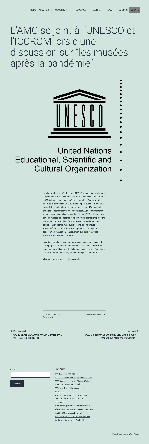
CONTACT (123, 10)
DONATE (135, 10)
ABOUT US (44, 10)
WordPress (133, 434)
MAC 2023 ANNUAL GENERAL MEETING (71, 395)
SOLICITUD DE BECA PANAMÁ (67, 384)
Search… (13, 369)
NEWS (109, 10)
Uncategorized (100, 314)
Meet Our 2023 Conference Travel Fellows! (72, 416)
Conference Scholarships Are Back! (69, 420)
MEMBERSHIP (61, 10)
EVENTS (96, 10)
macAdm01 (49, 317)
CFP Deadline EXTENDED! (65, 374)
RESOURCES (80, 10)
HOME (33, 10)
